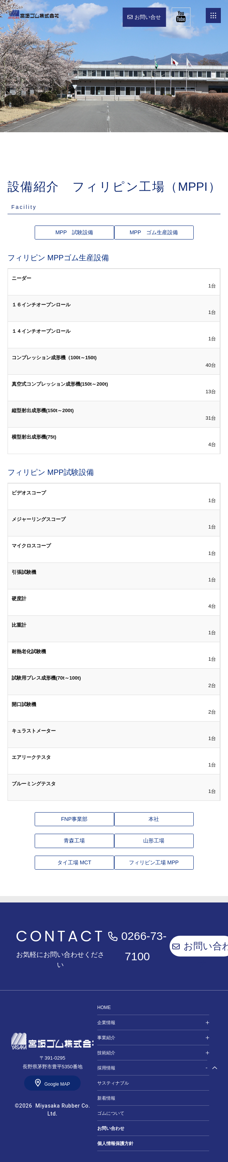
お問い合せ (148, 17)
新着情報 (106, 1098)
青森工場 (74, 841)
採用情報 (106, 1068)
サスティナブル (113, 1083)
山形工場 (153, 841)
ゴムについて (110, 1113)
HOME (33, 14)
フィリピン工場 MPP (154, 862)
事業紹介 (106, 1037)
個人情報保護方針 (115, 1143)
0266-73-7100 (144, 946)
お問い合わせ (110, 1128)
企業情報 (106, 1022)
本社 (153, 819)
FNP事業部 (74, 819)
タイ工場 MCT (74, 862)
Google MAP (57, 1084)
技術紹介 (106, 1052)
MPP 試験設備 (74, 232)
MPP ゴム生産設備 (154, 232)
